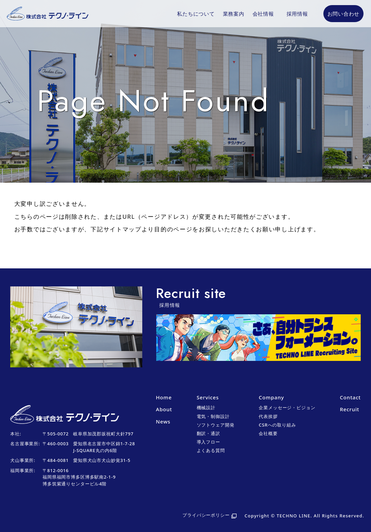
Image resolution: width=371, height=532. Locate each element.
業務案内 (233, 13)
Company (271, 397)
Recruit (349, 409)
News (163, 421)
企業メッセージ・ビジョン (287, 407)
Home (164, 397)
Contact (350, 397)
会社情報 (263, 13)
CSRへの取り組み (277, 425)
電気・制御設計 (213, 416)
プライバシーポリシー (206, 515)
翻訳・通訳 (208, 433)
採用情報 (297, 13)
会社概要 (268, 433)
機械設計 (206, 407)
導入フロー (208, 442)
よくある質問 (211, 450)
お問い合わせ (343, 13)
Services (208, 397)
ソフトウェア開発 (216, 425)
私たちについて (195, 13)
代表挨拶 (268, 416)
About (164, 409)
